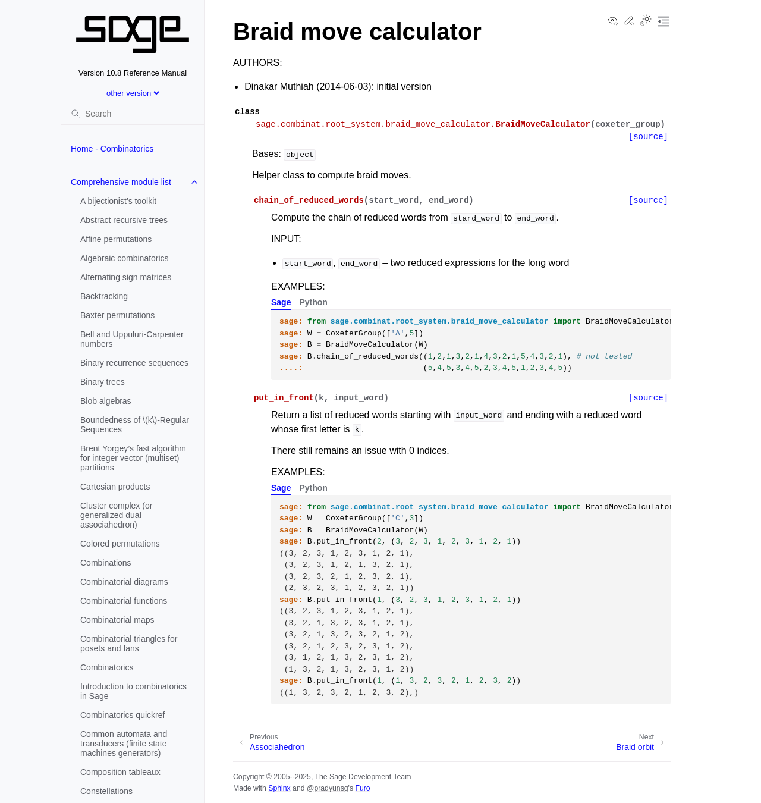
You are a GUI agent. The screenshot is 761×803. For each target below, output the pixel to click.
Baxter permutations (117, 315)
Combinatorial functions (123, 601)
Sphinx (279, 788)
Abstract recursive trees (124, 220)
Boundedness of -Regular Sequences (134, 424)
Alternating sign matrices (125, 277)
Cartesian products (115, 486)
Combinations (105, 562)
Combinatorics (106, 667)
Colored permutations (120, 543)
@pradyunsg (327, 788)
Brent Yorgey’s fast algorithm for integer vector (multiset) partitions (133, 458)
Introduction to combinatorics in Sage (133, 691)
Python (313, 302)
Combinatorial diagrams (124, 581)
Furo (362, 788)
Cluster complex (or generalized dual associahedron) (116, 515)
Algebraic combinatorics (124, 258)
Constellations (106, 791)
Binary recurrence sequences (134, 363)
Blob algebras (105, 401)
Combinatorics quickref (122, 715)
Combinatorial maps (117, 620)
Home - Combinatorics (112, 148)
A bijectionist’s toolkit (118, 201)
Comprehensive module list (121, 182)
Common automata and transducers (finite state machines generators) (123, 743)
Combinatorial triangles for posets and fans (128, 643)
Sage (281, 302)
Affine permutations (116, 239)
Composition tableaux (120, 772)
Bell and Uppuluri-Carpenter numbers (132, 339)
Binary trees (102, 382)
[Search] (132, 113)
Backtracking (104, 296)
